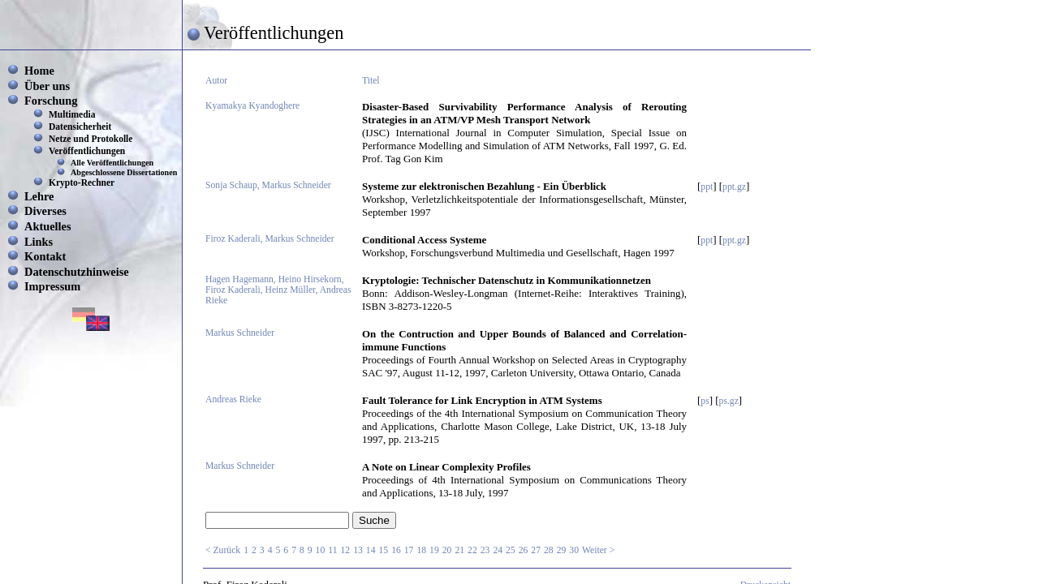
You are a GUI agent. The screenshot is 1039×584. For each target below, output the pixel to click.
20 (447, 550)
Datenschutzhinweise (76, 271)
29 (562, 550)
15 (383, 550)
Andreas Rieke (233, 399)
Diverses (45, 210)
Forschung (51, 100)
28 (549, 550)
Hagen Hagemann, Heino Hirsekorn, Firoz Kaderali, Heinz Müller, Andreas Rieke (278, 290)
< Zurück (222, 550)
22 (472, 550)
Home (39, 70)
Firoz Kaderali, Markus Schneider (269, 239)
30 (574, 550)
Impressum (52, 286)
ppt (707, 187)
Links (38, 241)
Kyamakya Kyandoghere (252, 106)
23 (485, 550)
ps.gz (729, 401)
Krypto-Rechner (81, 182)
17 (409, 550)
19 (434, 550)
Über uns (47, 85)
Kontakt (45, 256)
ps (705, 401)
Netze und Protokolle (90, 139)
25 (510, 550)
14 (371, 550)
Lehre (39, 196)
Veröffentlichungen (87, 151)
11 (332, 550)
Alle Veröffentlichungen (112, 162)
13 (358, 550)
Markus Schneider (239, 333)
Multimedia (72, 114)
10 (320, 550)
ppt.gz (734, 187)
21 (459, 550)
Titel (371, 80)
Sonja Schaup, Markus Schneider (268, 185)
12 (346, 550)
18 (421, 550)
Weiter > (598, 550)
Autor (216, 80)
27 (536, 550)
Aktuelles (47, 226)
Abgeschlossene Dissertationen (124, 172)
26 (523, 550)
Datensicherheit (80, 126)
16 (396, 550)
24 (497, 550)
